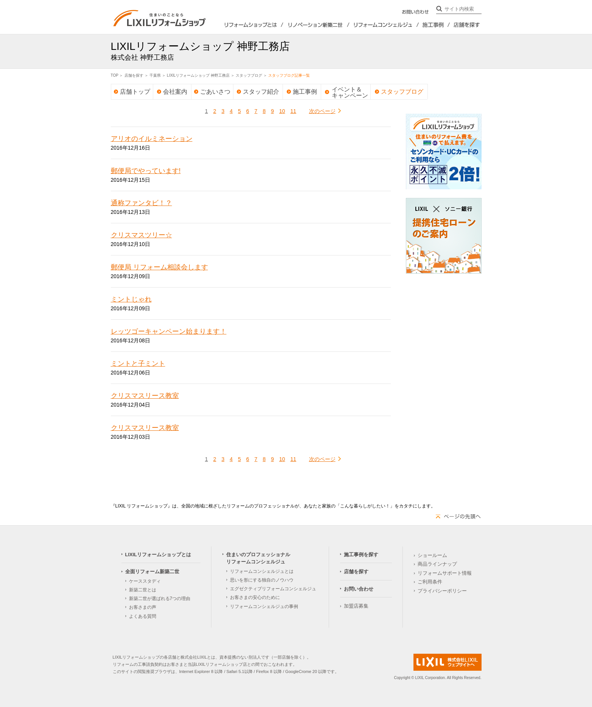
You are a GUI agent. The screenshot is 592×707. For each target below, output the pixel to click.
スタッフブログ (249, 75)
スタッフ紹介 (261, 91)
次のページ (322, 111)
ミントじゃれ (131, 299)
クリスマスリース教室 (145, 395)
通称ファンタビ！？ (141, 203)
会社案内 (175, 91)
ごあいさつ (215, 91)
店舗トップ (135, 91)
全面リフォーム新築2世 (316, 24)
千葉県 (155, 75)
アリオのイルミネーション (152, 138)
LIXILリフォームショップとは (245, 24)
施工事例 (305, 91)
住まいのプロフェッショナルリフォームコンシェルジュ (384, 24)
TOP (114, 75)
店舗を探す (466, 24)
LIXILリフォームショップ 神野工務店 (198, 75)
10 (282, 111)
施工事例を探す (434, 24)
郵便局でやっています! (146, 171)
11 (294, 111)
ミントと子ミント (138, 363)
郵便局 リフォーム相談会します (159, 267)
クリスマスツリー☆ (141, 235)
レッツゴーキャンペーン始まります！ (169, 331)
